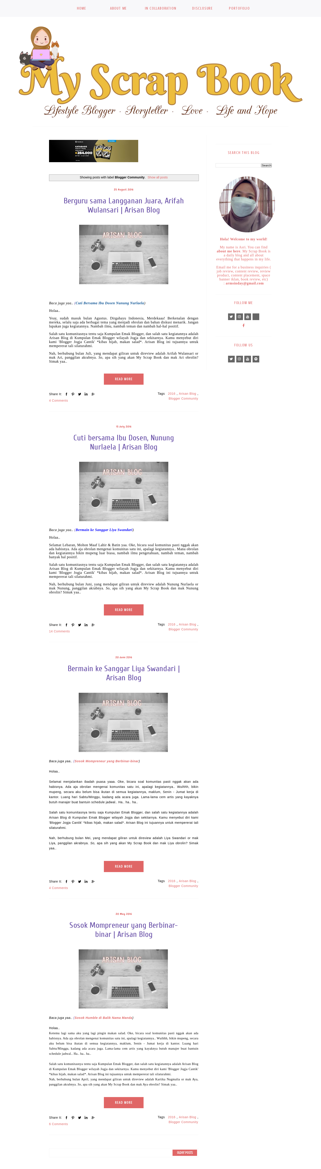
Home (81, 8)
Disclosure (202, 8)
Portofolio (239, 8)
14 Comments (59, 631)
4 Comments (58, 400)
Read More (124, 379)
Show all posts (158, 177)
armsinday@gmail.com (245, 283)
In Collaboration (160, 8)
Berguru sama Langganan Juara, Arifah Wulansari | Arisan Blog (124, 205)
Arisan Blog (187, 393)
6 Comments (58, 1124)
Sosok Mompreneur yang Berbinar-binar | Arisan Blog (124, 930)
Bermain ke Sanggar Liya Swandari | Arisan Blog (123, 673)
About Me (118, 8)
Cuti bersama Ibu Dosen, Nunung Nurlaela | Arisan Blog (123, 442)
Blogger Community (183, 398)
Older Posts (185, 1153)
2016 (171, 393)
